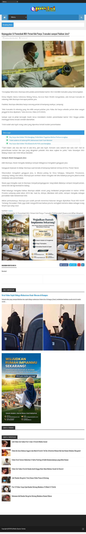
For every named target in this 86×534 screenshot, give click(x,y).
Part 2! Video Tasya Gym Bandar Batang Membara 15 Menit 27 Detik (34, 489)
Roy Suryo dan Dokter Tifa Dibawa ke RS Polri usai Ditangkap (30, 146)
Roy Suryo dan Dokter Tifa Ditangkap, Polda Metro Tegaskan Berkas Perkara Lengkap (38, 140)
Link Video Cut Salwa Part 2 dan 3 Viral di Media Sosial (29, 444)
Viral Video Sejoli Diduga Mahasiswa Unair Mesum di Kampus (25, 297)
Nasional (24, 40)
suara (10, 213)
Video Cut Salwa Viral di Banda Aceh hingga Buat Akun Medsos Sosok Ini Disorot (37, 471)
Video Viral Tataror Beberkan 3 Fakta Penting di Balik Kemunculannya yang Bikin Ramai (40, 462)
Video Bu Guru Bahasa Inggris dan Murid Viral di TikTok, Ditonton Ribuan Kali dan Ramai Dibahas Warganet (46, 453)
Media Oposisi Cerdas (19, 531)
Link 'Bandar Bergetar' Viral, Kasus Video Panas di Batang (30, 480)
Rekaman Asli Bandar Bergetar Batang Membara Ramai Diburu (32, 498)
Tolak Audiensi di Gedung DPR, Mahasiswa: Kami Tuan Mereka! (30, 143)
